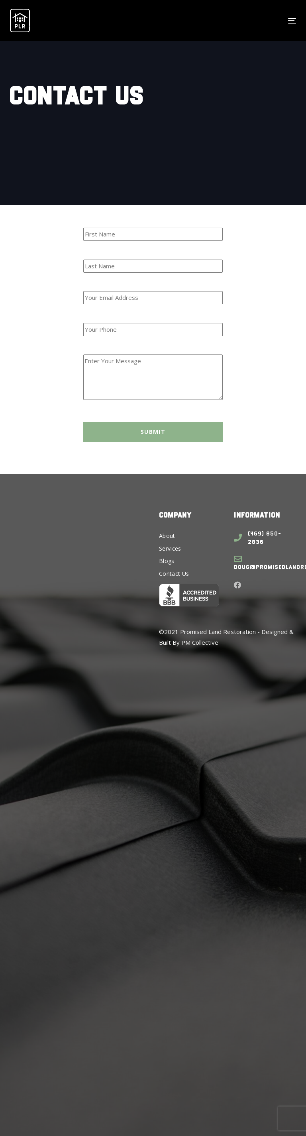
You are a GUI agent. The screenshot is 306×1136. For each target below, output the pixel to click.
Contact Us (174, 573)
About (167, 535)
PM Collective (199, 642)
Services (170, 548)
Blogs (167, 561)
